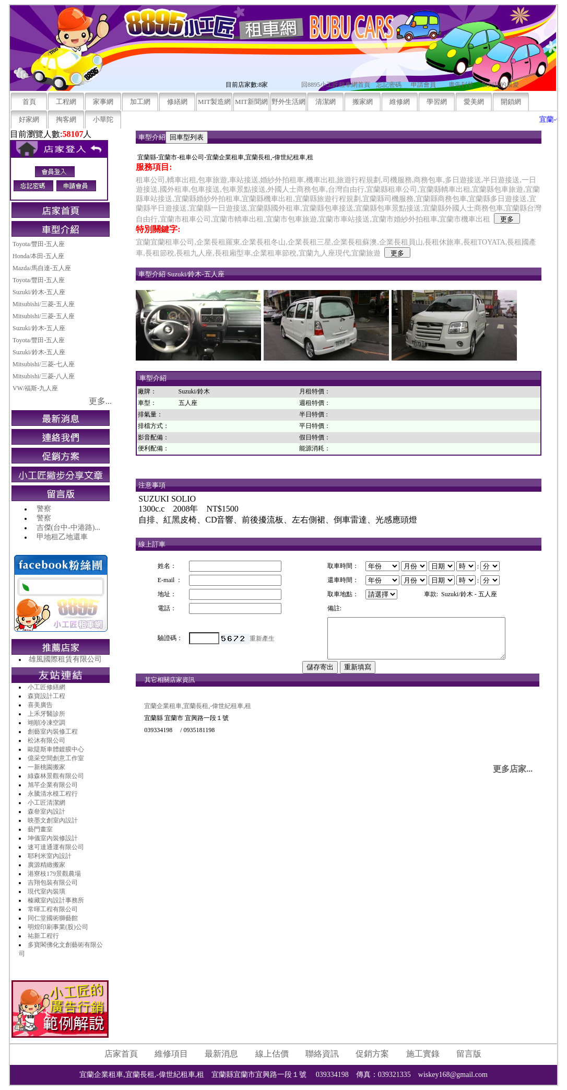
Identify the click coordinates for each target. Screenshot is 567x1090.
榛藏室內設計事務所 (56, 900)
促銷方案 (372, 1053)
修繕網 (177, 102)
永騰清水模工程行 (53, 793)
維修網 (399, 102)
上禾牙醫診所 (46, 713)
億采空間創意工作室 (56, 758)
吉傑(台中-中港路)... (69, 527)
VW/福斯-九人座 (35, 388)
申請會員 (423, 84)
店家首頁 (121, 1053)
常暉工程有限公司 (53, 909)
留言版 (468, 1053)
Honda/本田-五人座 (38, 256)
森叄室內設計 (46, 811)
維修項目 (171, 1053)
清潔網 (325, 102)
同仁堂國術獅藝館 (53, 918)
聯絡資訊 (322, 1053)
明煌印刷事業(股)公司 (58, 927)
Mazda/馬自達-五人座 (42, 268)
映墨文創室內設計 (53, 820)
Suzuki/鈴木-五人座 (39, 292)
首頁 (29, 102)
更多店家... (513, 776)
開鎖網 (511, 102)
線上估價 (272, 1053)
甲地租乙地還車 (62, 537)
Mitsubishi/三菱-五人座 (44, 304)
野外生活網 (288, 102)
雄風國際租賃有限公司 (65, 659)
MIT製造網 (214, 102)
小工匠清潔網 (46, 802)
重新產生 (260, 642)
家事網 (103, 102)
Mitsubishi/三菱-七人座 (44, 364)
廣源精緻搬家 (46, 864)
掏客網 (66, 119)
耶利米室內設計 (50, 856)
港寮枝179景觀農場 (54, 873)
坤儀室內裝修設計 (53, 838)
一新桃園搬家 (46, 767)
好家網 (29, 119)
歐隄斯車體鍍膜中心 (56, 749)
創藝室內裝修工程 (53, 731)
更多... (100, 401)
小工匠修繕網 (46, 687)
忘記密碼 (388, 84)
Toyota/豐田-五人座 (39, 244)
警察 (44, 509)
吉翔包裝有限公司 (53, 882)
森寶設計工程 (46, 696)
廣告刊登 (461, 84)
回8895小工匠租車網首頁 (335, 84)
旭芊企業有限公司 (53, 784)
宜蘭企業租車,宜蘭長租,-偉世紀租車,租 (197, 713)
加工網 (140, 102)
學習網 (437, 102)
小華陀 (103, 119)
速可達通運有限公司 (56, 847)
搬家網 (362, 102)
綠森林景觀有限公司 (56, 776)
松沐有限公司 (46, 740)
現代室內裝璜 (46, 891)
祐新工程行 (43, 936)
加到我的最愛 (500, 84)
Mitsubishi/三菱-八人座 (44, 376)
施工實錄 (423, 1053)
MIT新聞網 (251, 102)
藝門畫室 (40, 829)
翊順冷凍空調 (46, 722)
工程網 (66, 102)
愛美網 (474, 102)
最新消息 (221, 1053)
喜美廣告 (40, 705)
